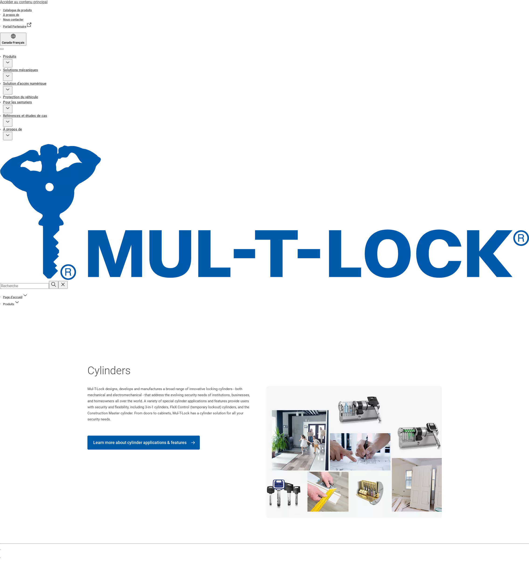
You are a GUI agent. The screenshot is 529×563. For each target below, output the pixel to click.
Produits (9, 56)
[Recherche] (53, 285)
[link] (17, 10)
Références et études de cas (25, 116)
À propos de (12, 129)
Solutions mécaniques (20, 70)
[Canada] (13, 39)
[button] (7, 63)
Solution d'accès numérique (24, 83)
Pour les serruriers (17, 102)
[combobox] (24, 286)
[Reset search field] (63, 285)
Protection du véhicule (20, 97)
